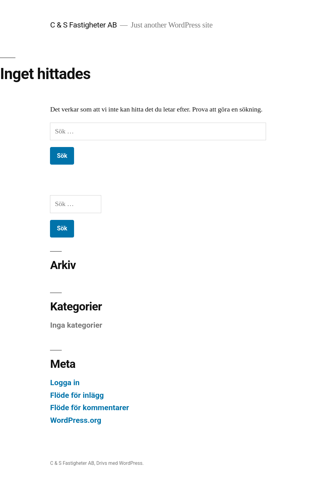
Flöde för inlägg (77, 395)
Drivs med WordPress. (120, 463)
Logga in (64, 382)
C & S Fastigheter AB (83, 24)
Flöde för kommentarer (89, 407)
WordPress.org (75, 420)
